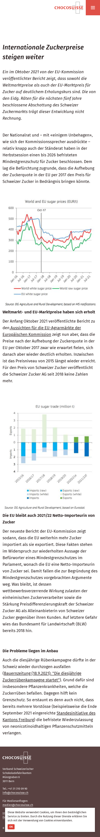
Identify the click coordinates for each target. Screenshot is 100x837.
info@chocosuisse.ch (15, 792)
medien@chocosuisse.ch (18, 805)
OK (11, 826)
